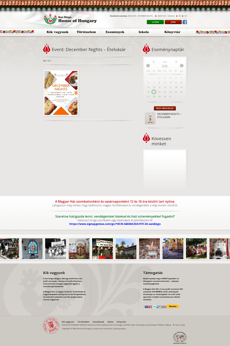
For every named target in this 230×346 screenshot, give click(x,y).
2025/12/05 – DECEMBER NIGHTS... (141, 16)
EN (180, 16)
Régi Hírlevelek (165, 108)
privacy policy (120, 328)
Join (173, 21)
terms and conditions (103, 328)
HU (186, 16)
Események (115, 32)
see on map (180, 325)
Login (155, 21)
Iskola (144, 32)
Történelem (86, 32)
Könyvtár (172, 32)
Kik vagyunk (58, 32)
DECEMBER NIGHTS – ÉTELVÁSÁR (169, 115)
